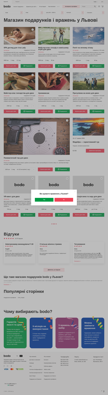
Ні (63, 199)
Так (44, 199)
